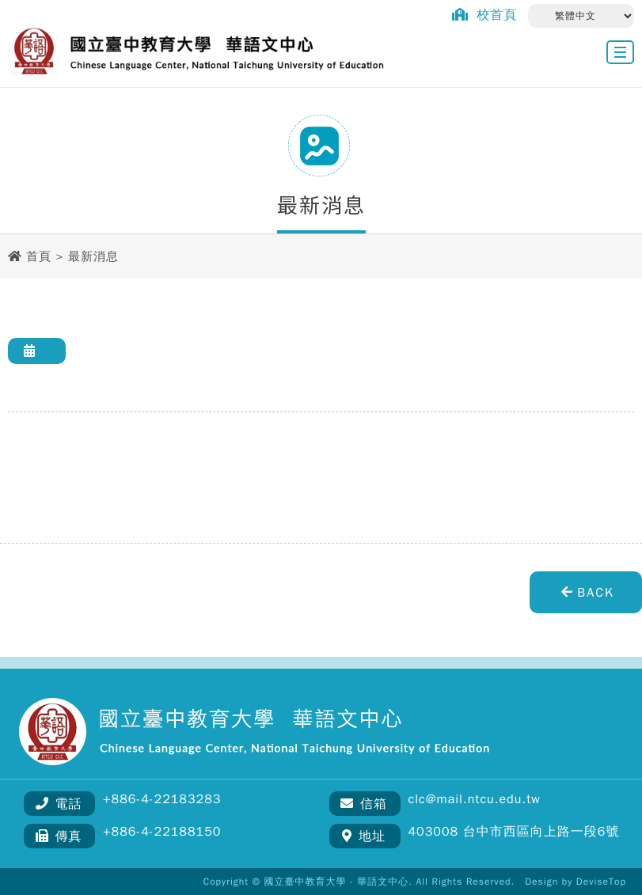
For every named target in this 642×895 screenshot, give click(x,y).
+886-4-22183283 (162, 799)
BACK (585, 593)
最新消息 (93, 256)
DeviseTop (601, 881)
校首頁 (480, 14)
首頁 (38, 256)
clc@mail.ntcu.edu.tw (474, 799)
